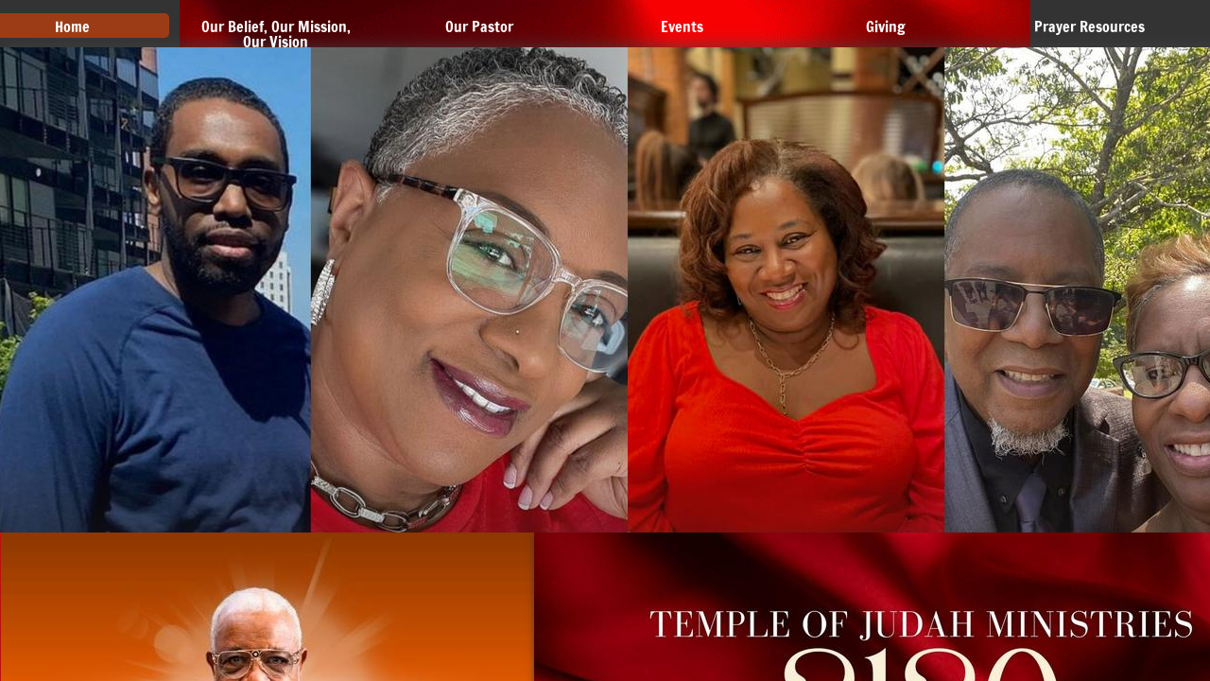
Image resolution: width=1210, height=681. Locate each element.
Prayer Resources (1089, 26)
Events (682, 26)
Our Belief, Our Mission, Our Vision (276, 34)
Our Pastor (479, 26)
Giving (886, 26)
